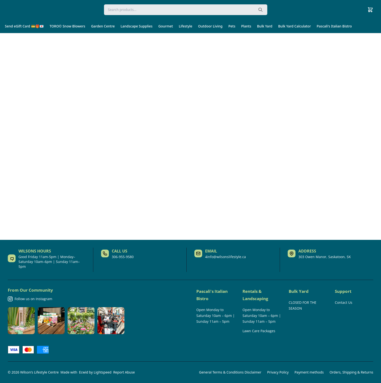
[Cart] (370, 10)
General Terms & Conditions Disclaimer (230, 372)
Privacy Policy (278, 372)
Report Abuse (124, 372)
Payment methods (309, 372)
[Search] (185, 9)
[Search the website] (260, 10)
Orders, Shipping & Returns (351, 372)
